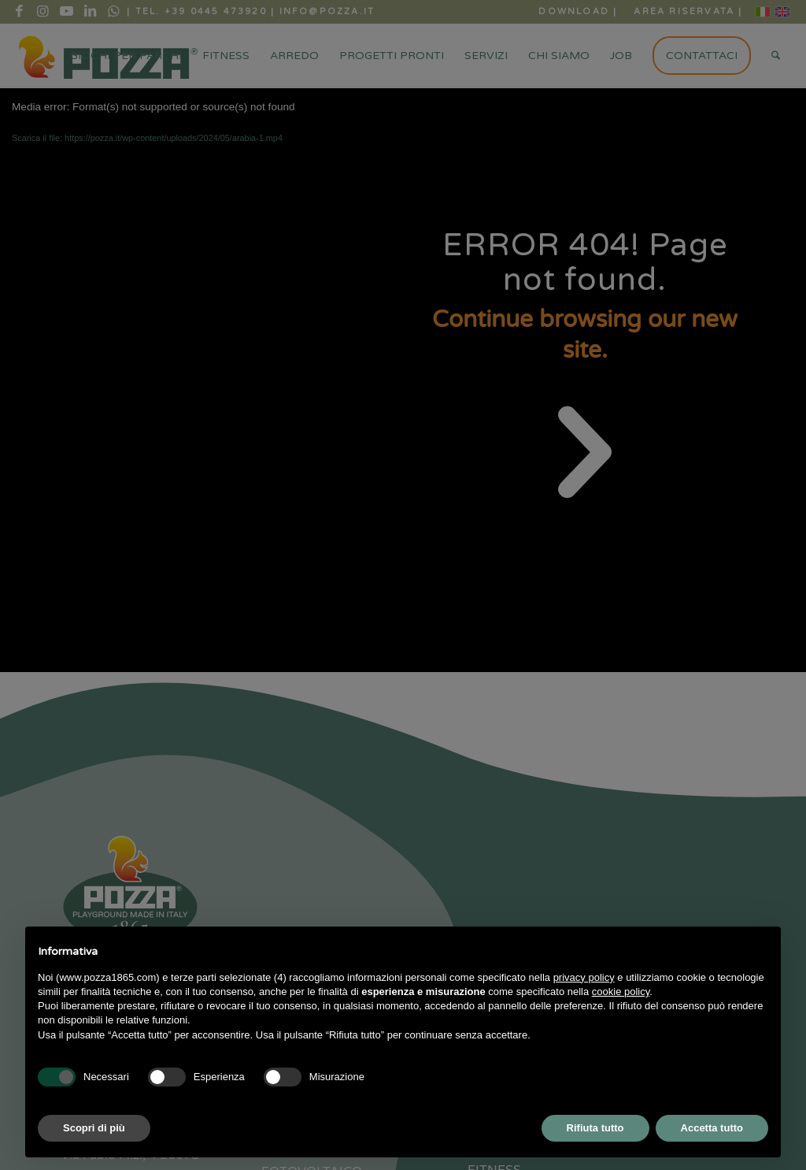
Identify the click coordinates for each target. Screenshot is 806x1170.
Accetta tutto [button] (712, 1128)
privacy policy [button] (584, 977)
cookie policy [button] (620, 991)
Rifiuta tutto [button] (595, 1128)
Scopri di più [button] (94, 1128)
